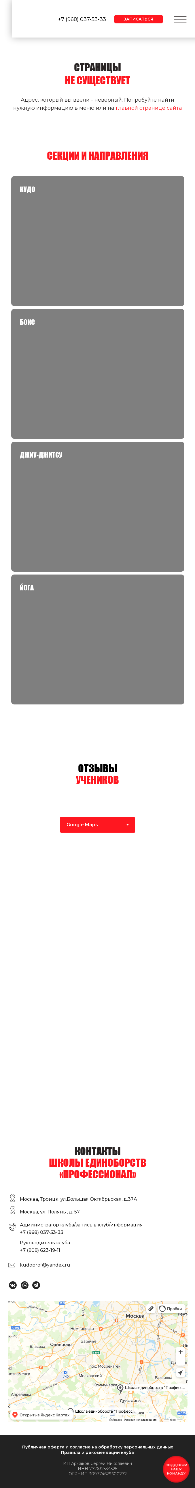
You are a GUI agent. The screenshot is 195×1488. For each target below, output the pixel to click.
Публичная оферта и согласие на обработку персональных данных (97, 1447)
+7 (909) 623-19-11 (40, 1250)
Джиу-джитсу (41, 455)
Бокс (27, 322)
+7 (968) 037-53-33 (82, 19)
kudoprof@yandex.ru (45, 1265)
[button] (138, 19)
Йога (27, 587)
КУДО (27, 189)
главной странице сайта (149, 108)
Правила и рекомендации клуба (97, 1452)
